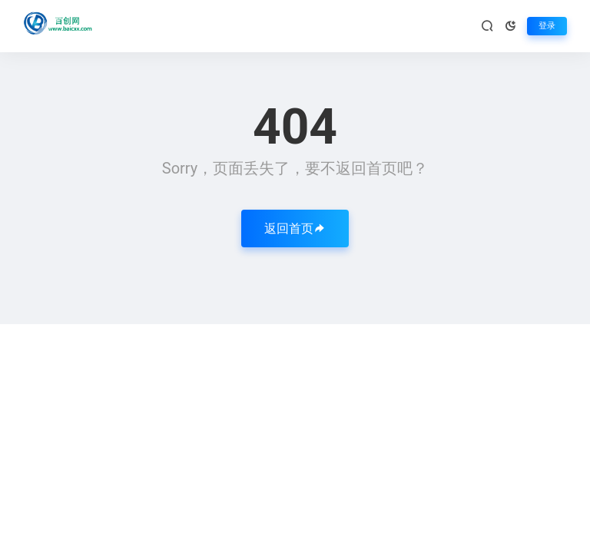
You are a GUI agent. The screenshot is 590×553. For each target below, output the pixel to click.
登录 (547, 26)
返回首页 (295, 228)
